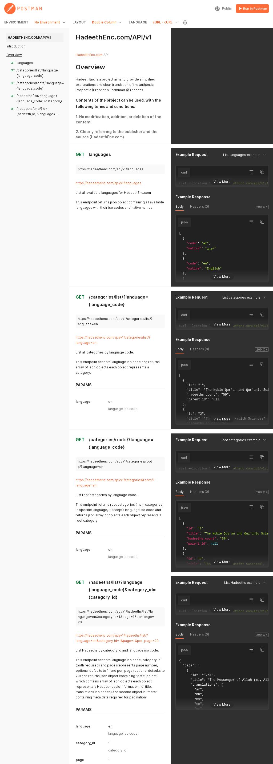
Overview (14, 55)
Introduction (15, 46)
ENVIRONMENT (16, 22)
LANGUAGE (138, 22)
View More (222, 181)
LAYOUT (79, 22)
